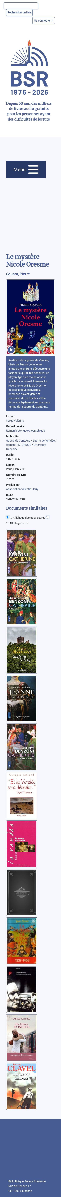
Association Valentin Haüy (22, 489)
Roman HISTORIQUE (19, 444)
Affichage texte (17, 523)
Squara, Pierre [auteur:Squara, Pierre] (18, 274)
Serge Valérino (15, 420)
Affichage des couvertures (27, 517)
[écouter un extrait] (11, 350)
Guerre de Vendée (44, 440)
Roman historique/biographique (25, 430)
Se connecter (43, 20)
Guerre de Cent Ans (18, 440)
